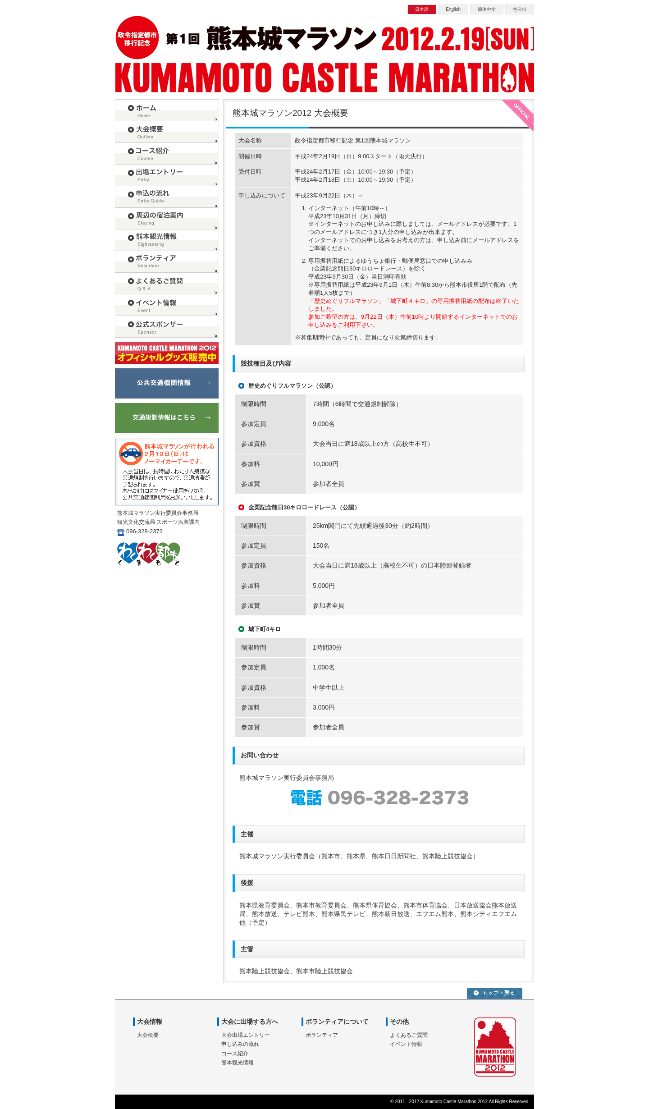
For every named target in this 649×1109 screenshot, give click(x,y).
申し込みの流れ (240, 1044)
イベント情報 (406, 1044)
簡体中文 (487, 9)
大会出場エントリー (245, 1035)
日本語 (422, 9)
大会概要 (148, 1035)
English (453, 9)
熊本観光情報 (237, 1062)
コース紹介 (234, 1053)
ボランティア (322, 1035)
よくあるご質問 (409, 1035)
